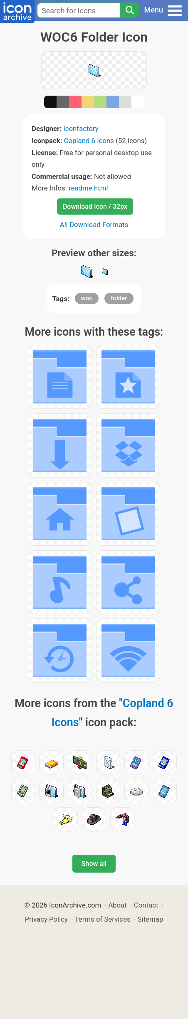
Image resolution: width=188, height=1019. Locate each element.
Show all (94, 864)
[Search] (129, 10)
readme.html (88, 188)
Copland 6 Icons (89, 140)
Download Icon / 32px (95, 206)
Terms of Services (103, 919)
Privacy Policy (46, 919)
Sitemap (150, 919)
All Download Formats (94, 224)
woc (86, 298)
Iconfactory (81, 128)
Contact (146, 905)
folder (119, 298)
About (117, 905)
